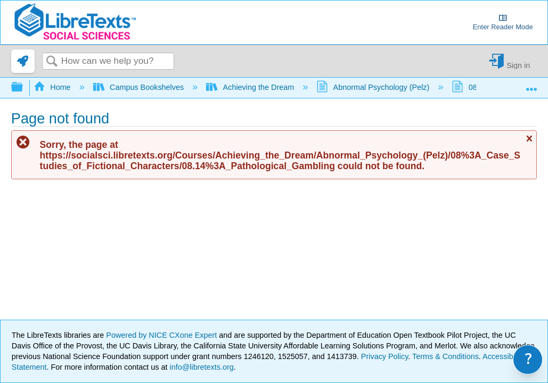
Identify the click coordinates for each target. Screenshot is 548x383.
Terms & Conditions (445, 356)
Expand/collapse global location (531, 84)
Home (53, 87)
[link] (23, 61)
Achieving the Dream (251, 87)
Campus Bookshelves (139, 87)
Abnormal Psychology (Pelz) (373, 87)
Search (51, 62)
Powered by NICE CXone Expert (162, 335)
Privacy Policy (384, 356)
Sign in (518, 65)
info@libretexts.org (201, 367)
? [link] (528, 359)
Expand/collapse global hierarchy (24, 87)
